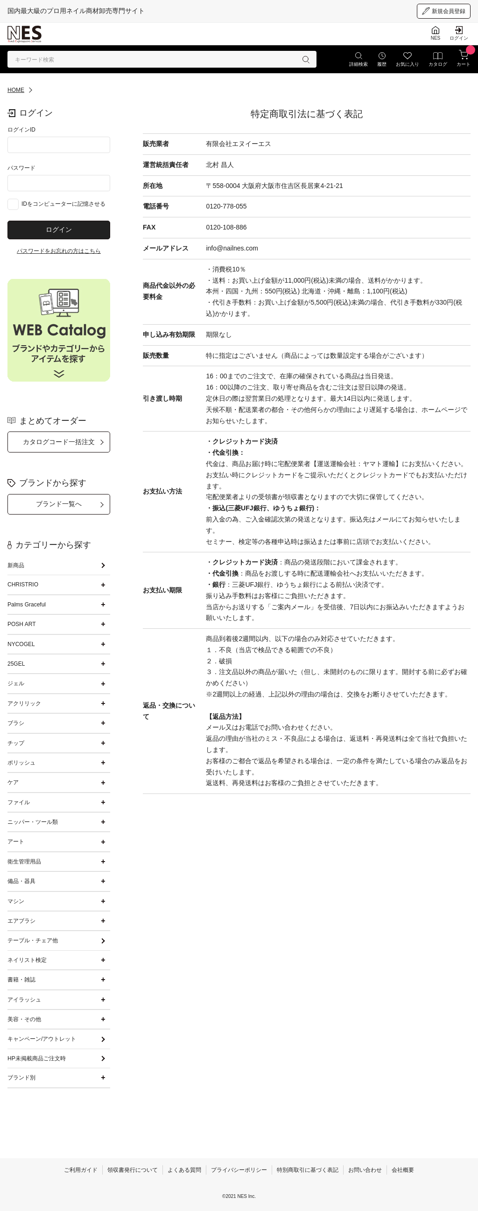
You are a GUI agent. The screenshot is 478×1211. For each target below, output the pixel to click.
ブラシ (15, 723)
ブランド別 (21, 1077)
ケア (13, 782)
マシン (15, 901)
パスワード (21, 168)
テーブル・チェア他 (32, 940)
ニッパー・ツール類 (32, 822)
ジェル (15, 683)
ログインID (21, 129)
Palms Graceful (26, 604)
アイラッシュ (24, 999)
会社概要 (403, 1170)
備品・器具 (21, 881)
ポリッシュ (21, 762)
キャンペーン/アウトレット (41, 1039)
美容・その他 (24, 1019)
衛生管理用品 (24, 861)
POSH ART (21, 624)
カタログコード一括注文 (59, 441)
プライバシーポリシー (239, 1170)
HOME (15, 90)
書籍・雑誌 (21, 979)
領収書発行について (132, 1170)
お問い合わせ (365, 1170)
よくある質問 (184, 1170)
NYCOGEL (21, 644)
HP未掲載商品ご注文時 (36, 1058)
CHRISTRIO (22, 584)
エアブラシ (21, 921)
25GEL (16, 664)
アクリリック (24, 703)
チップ (15, 743)
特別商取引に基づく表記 (307, 1170)
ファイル (18, 802)
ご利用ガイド (81, 1170)
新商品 (15, 565)
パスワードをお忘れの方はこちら (59, 251)
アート (15, 841)
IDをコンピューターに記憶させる (63, 204)
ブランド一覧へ (59, 504)
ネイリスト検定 (27, 960)
